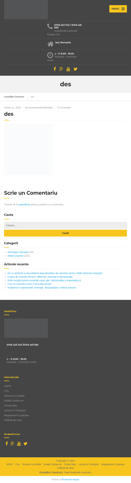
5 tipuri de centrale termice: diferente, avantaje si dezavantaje (40, 276)
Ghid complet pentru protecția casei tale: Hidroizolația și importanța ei (44, 280)
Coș (6, 390)
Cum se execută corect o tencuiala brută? (30, 284)
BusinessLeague (70, 479)
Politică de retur (13, 420)
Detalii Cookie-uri (14, 400)
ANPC (7, 386)
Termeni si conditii (14, 395)
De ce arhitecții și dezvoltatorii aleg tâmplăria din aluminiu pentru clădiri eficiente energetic (55, 273)
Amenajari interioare (18, 252)
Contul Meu (10, 405)
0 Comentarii (64, 107)
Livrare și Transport (15, 410)
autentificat (24, 204)
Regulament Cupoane (16, 415)
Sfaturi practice (15, 255)
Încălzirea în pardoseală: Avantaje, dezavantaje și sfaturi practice (42, 287)
